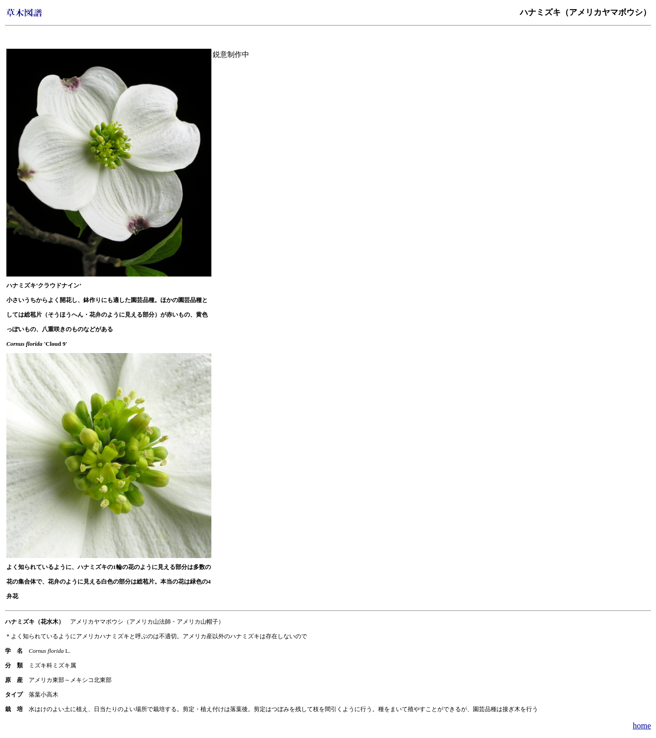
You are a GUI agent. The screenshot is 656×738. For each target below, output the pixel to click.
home (642, 725)
